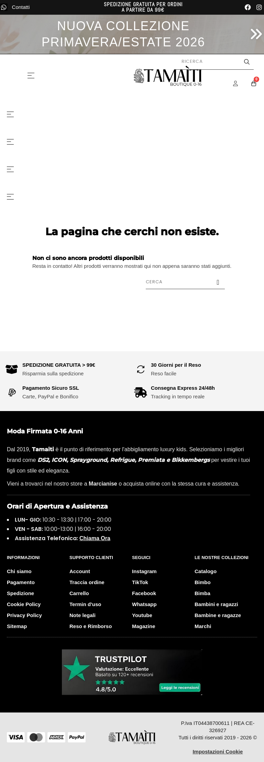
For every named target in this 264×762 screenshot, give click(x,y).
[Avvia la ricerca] (246, 61)
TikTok (140, 582)
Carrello (79, 593)
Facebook (144, 593)
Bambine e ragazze (218, 615)
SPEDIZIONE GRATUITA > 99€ (58, 365)
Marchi (203, 626)
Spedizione (20, 593)
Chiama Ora (94, 538)
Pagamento (21, 582)
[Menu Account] (240, 83)
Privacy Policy (24, 615)
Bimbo (203, 582)
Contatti (21, 7)
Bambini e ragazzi (216, 604)
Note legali (82, 615)
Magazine (143, 626)
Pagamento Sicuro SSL (50, 388)
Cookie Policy (24, 604)
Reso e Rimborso (90, 626)
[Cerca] (185, 282)
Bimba (202, 593)
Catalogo (206, 571)
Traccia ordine (86, 582)
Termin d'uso (85, 604)
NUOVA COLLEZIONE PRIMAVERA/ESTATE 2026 (123, 34)
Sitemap (17, 626)
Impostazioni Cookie (217, 751)
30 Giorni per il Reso (176, 365)
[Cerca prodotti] (214, 61)
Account (79, 571)
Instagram (144, 571)
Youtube (142, 615)
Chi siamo (19, 571)
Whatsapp (144, 604)
